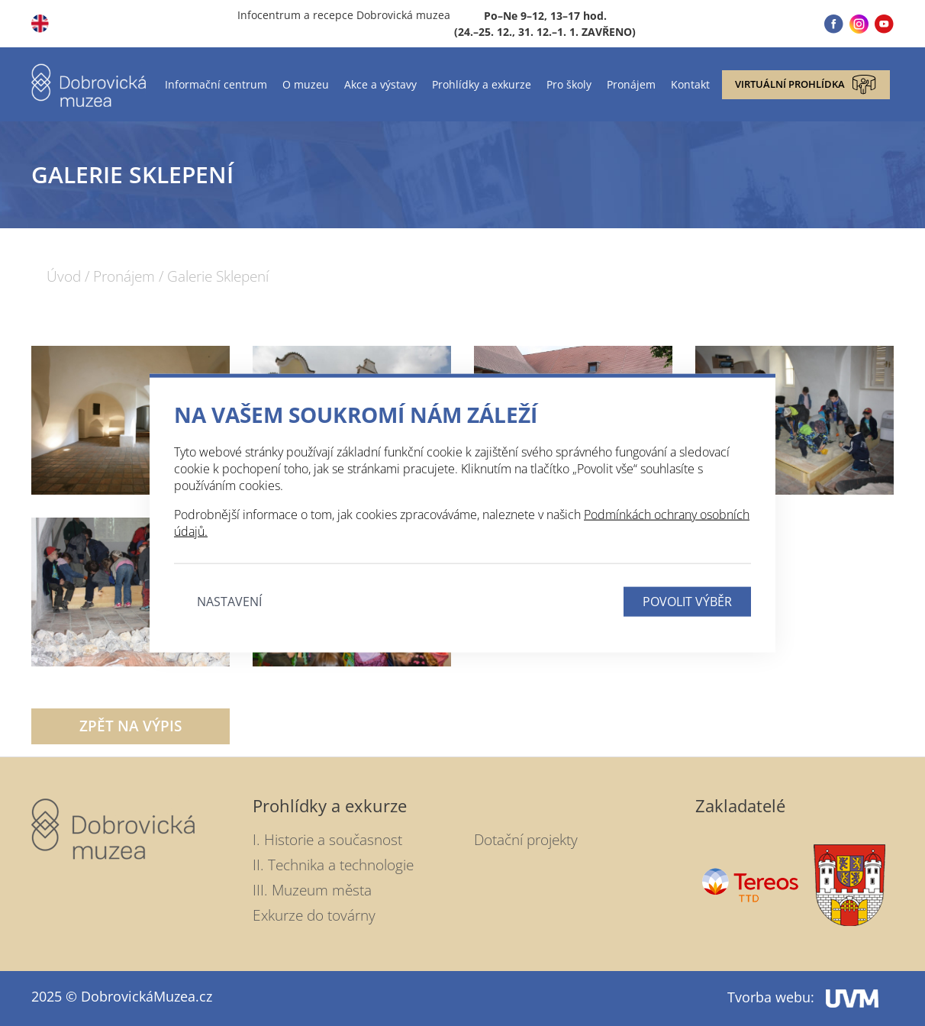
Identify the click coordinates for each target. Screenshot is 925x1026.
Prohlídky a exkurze (481, 84)
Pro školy (568, 84)
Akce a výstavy (380, 84)
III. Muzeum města (312, 890)
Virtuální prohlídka (805, 85)
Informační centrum (216, 84)
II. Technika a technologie (333, 865)
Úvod (64, 277)
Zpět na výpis (130, 726)
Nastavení (229, 600)
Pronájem (631, 84)
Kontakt (690, 84)
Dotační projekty (526, 840)
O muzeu (305, 84)
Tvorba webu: (802, 997)
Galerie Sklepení (218, 277)
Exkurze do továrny (314, 915)
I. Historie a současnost (327, 840)
